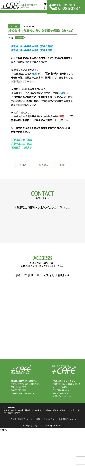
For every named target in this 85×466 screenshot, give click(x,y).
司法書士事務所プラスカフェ (11, 5)
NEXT (62, 181)
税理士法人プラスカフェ (64, 403)
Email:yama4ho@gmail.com (27, 430)
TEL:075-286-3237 (23, 424)
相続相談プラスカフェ (68, 456)
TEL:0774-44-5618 (65, 424)
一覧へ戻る (42, 183)
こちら (72, 430)
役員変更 (24, 47)
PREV (23, 181)
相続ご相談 (29, 5)
